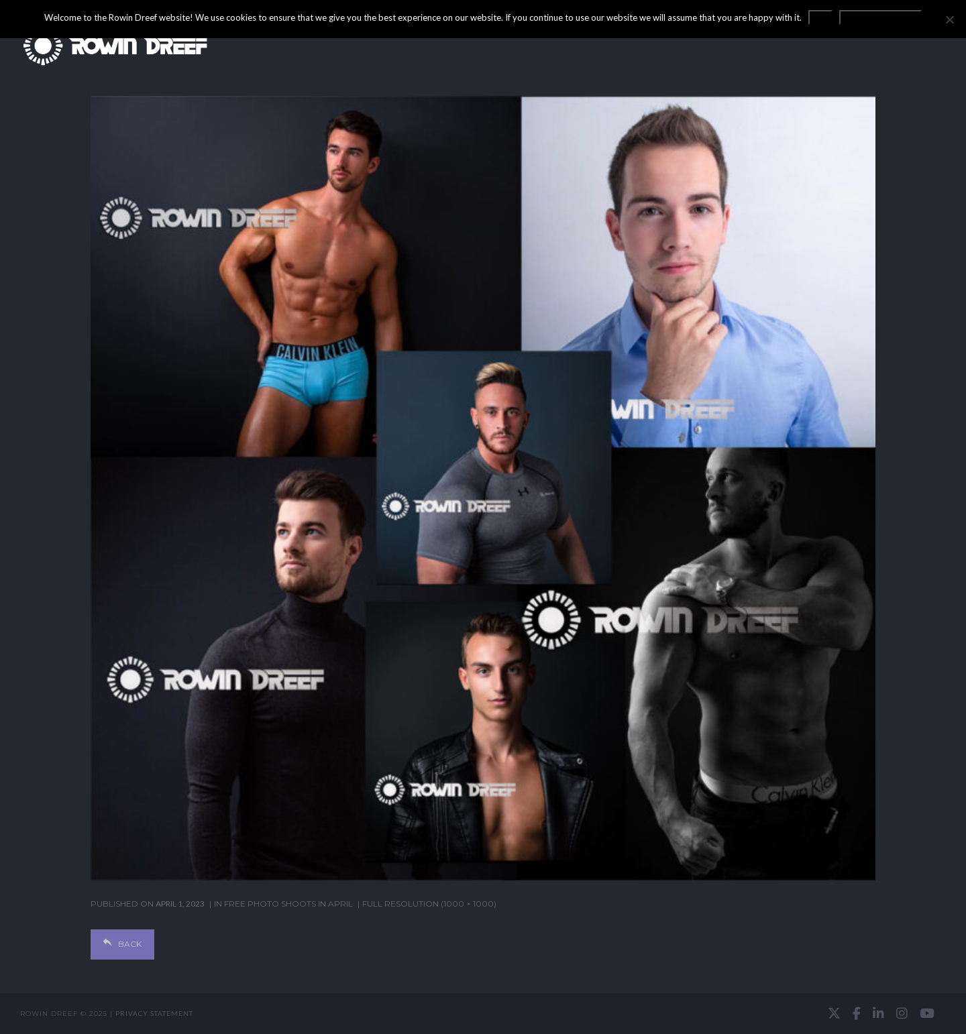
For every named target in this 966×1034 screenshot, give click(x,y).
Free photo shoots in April (288, 904)
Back (122, 944)
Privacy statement (154, 1013)
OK (820, 17)
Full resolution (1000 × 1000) (429, 904)
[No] (949, 19)
